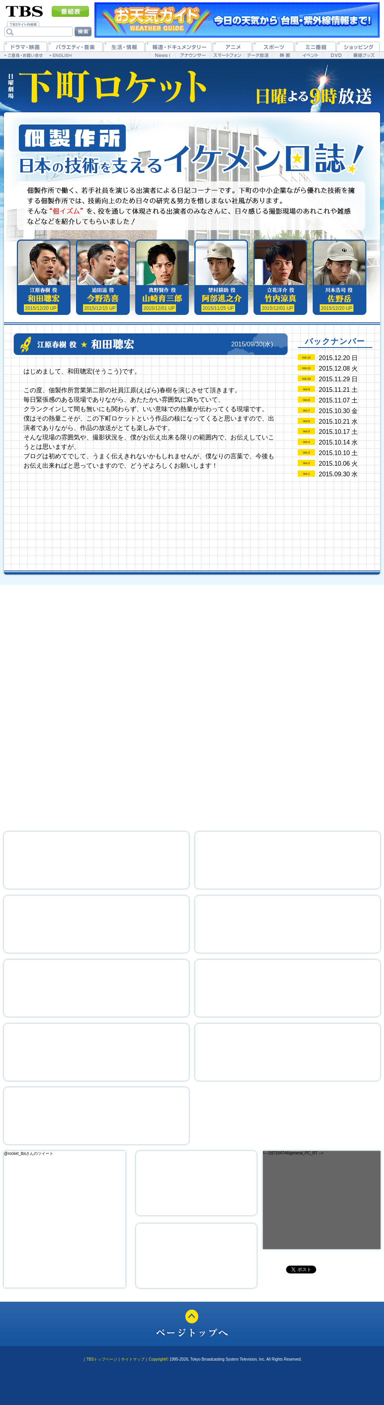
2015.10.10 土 (338, 453)
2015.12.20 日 (338, 358)
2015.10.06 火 (338, 463)
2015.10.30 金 (338, 411)
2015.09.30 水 (338, 474)
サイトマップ (133, 1359)
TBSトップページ (101, 1359)
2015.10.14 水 (338, 442)
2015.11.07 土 (338, 400)
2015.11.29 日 (338, 379)
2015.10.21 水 (338, 421)
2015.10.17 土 (338, 431)
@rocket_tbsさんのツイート (28, 1153)
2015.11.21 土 (338, 389)
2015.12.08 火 (338, 368)
